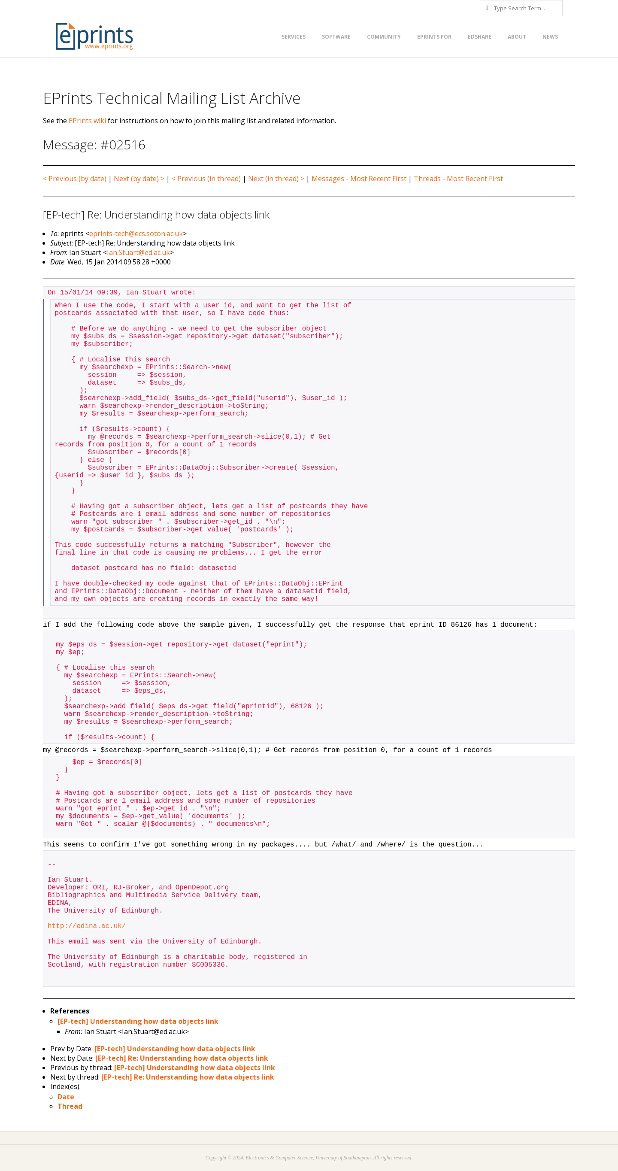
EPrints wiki (87, 120)
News (550, 36)
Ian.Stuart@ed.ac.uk (138, 252)
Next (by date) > (139, 178)
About (517, 36)
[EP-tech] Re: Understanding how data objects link (181, 1058)
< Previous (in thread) (206, 178)
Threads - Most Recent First (458, 178)
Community (384, 36)
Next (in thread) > (276, 178)
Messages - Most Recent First (359, 178)
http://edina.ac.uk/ (87, 926)
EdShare (479, 36)
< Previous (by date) (74, 178)
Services (294, 36)
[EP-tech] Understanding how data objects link (138, 1021)
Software (336, 36)
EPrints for (434, 36)
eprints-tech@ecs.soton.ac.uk (136, 233)
